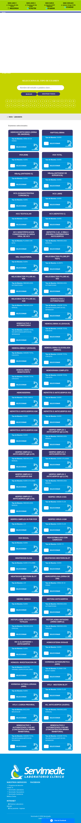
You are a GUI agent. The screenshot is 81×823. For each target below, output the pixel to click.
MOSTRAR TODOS (48, 94)
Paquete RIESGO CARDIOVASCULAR (13, 47)
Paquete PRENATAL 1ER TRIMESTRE (13, 33)
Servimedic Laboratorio (15, 790)
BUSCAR (29, 94)
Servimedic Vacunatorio (15, 792)
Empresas (6, 73)
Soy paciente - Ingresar (16, 808)
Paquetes (6, 26)
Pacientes (6, 67)
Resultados (6, 64)
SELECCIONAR (21, 147)
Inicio (4, 12)
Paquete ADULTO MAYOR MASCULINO (14, 51)
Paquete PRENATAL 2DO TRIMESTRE (13, 38)
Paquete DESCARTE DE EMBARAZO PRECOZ (17, 29)
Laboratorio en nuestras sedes (15, 17)
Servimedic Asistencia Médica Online (15, 795)
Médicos (5, 70)
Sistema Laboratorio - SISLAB (15, 805)
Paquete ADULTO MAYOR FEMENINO (13, 56)
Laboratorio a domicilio (12, 20)
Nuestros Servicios (9, 15)
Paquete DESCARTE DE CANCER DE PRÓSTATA (18, 60)
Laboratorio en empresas (13, 23)
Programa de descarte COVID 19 (15, 787)
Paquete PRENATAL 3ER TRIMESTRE (13, 42)
